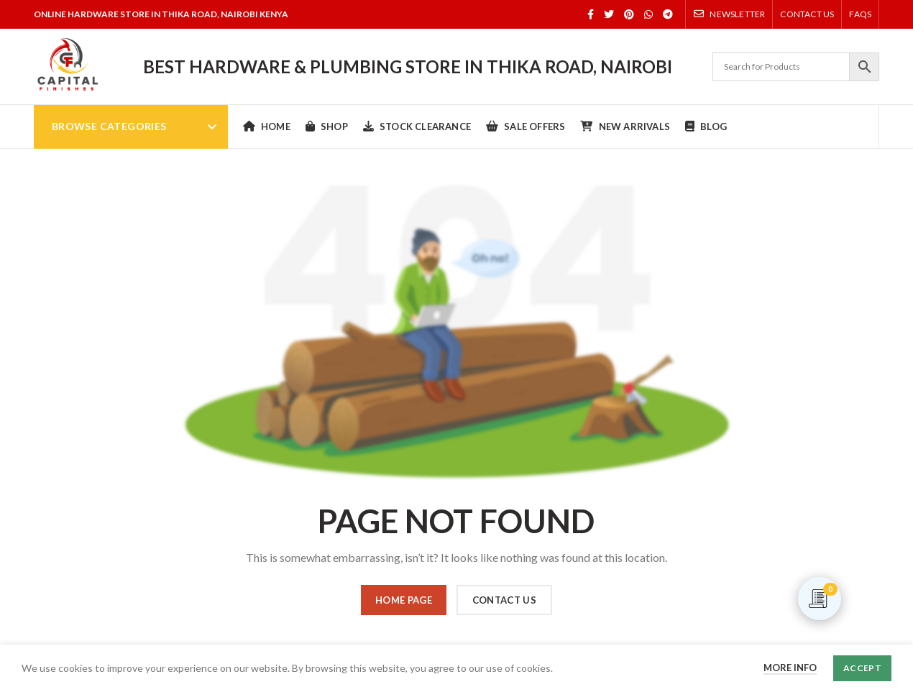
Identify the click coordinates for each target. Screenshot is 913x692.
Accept (862, 668)
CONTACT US (504, 600)
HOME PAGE (403, 600)
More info (790, 667)
